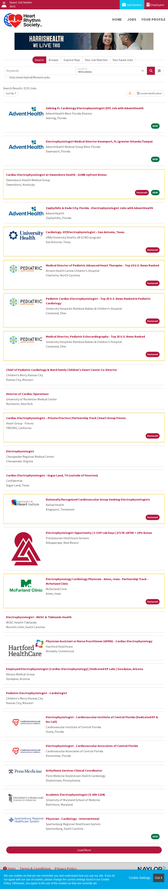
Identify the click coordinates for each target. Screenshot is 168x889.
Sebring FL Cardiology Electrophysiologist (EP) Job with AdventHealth (95, 108)
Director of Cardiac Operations (27, 394)
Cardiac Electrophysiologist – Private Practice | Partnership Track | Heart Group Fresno (66, 418)
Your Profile (153, 19)
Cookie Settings (139, 877)
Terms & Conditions (35, 868)
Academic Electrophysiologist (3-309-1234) (75, 794)
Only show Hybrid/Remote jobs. (29, 77)
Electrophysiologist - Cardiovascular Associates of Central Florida (92, 746)
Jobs (131, 19)
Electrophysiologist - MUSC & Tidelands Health (39, 617)
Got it (158, 877)
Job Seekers (132, 4)
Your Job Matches (96, 60)
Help (9, 868)
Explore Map (72, 60)
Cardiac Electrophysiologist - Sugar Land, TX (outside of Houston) (52, 475)
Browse (53, 60)
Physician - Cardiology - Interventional (72, 819)
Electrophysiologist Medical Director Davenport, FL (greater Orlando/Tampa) (99, 141)
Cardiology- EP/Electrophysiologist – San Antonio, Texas (85, 232)
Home (117, 19)
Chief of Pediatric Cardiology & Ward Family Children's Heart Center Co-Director (61, 370)
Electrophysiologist (20, 451)
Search (39, 60)
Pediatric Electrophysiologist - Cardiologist (36, 693)
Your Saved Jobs (123, 60)
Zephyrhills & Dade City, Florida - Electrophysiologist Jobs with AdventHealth (99, 208)
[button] (159, 71)
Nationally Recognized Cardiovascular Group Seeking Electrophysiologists (98, 499)
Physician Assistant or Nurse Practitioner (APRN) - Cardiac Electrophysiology (99, 641)
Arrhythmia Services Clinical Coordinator (74, 770)
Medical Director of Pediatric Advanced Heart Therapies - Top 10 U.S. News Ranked (102, 265)
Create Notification (149, 93)
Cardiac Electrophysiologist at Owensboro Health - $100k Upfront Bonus (56, 175)
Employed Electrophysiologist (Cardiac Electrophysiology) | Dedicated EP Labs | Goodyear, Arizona (74, 669)
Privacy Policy (66, 868)
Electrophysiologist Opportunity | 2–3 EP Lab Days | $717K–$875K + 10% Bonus (99, 533)
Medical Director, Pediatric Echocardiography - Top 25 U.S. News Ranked (95, 336)
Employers (155, 4)
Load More (84, 850)
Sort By (10, 93)
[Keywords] (40, 71)
